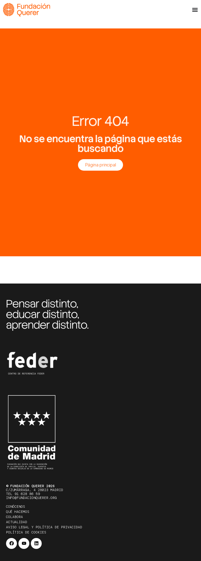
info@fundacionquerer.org (31, 498)
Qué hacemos (17, 512)
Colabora (14, 517)
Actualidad (16, 522)
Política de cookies (26, 532)
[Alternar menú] (195, 10)
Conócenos (15, 506)
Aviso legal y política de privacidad (44, 527)
